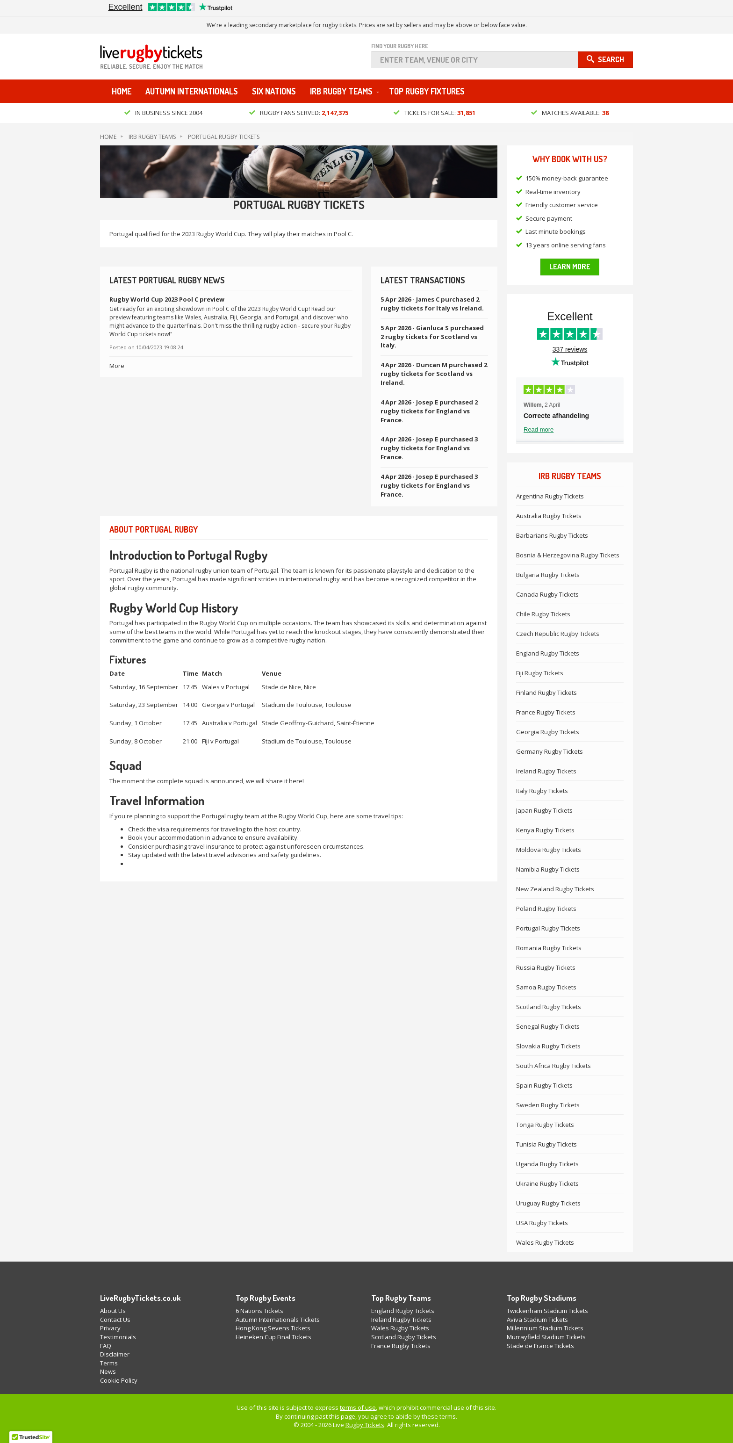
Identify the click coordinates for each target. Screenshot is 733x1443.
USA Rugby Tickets (542, 1223)
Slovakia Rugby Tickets (548, 1046)
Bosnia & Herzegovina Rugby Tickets (567, 555)
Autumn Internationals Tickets (278, 1319)
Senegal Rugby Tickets (548, 1026)
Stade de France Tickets (540, 1346)
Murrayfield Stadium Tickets (546, 1337)
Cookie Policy (118, 1380)
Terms (109, 1363)
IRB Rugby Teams (341, 92)
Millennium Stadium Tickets (545, 1328)
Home (121, 92)
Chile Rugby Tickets (543, 614)
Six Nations (274, 92)
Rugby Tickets (364, 1425)
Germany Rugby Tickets (549, 751)
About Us (113, 1311)
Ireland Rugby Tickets (546, 771)
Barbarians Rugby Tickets (552, 535)
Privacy (110, 1328)
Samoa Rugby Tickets (546, 987)
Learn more (569, 267)
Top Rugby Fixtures (427, 92)
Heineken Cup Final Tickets (273, 1337)
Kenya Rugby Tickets (545, 830)
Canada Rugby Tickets (547, 594)
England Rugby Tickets (547, 653)
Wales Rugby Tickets (545, 1242)
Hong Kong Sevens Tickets (273, 1328)
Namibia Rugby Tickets (548, 869)
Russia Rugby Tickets (545, 967)
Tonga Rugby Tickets (545, 1124)
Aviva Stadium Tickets (537, 1319)
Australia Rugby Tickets (549, 516)
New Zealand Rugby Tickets (555, 889)
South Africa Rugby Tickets (553, 1065)
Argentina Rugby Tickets (550, 496)
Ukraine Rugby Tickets (547, 1183)
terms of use (358, 1408)
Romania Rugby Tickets (549, 948)
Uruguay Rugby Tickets (548, 1203)
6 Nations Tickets (259, 1311)
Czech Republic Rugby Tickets (557, 633)
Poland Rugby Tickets (546, 908)
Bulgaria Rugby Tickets (548, 574)
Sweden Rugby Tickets (548, 1105)
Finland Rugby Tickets (546, 692)
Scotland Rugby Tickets (548, 1007)
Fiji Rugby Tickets (539, 673)
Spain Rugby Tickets (544, 1085)
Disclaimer (114, 1354)
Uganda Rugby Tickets (547, 1164)
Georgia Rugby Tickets (547, 732)
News (108, 1372)
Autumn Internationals (191, 92)
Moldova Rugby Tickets (548, 849)
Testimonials (118, 1337)
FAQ (105, 1346)
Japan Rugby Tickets (544, 810)
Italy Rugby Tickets (542, 790)
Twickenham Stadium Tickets (547, 1311)
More (116, 365)
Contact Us (115, 1319)
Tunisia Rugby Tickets (546, 1144)
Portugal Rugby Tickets (223, 137)
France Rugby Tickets (545, 712)
